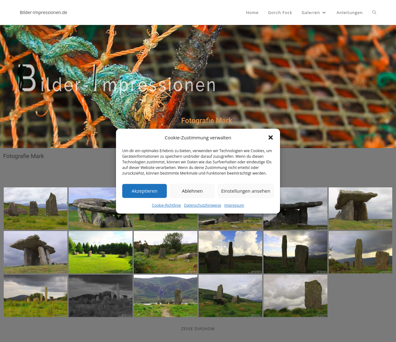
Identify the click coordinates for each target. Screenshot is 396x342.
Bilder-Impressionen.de (43, 12)
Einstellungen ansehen (245, 191)
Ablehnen (192, 191)
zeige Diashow (198, 328)
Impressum (234, 205)
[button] (271, 137)
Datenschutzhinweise (202, 205)
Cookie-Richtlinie (166, 205)
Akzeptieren (144, 191)
